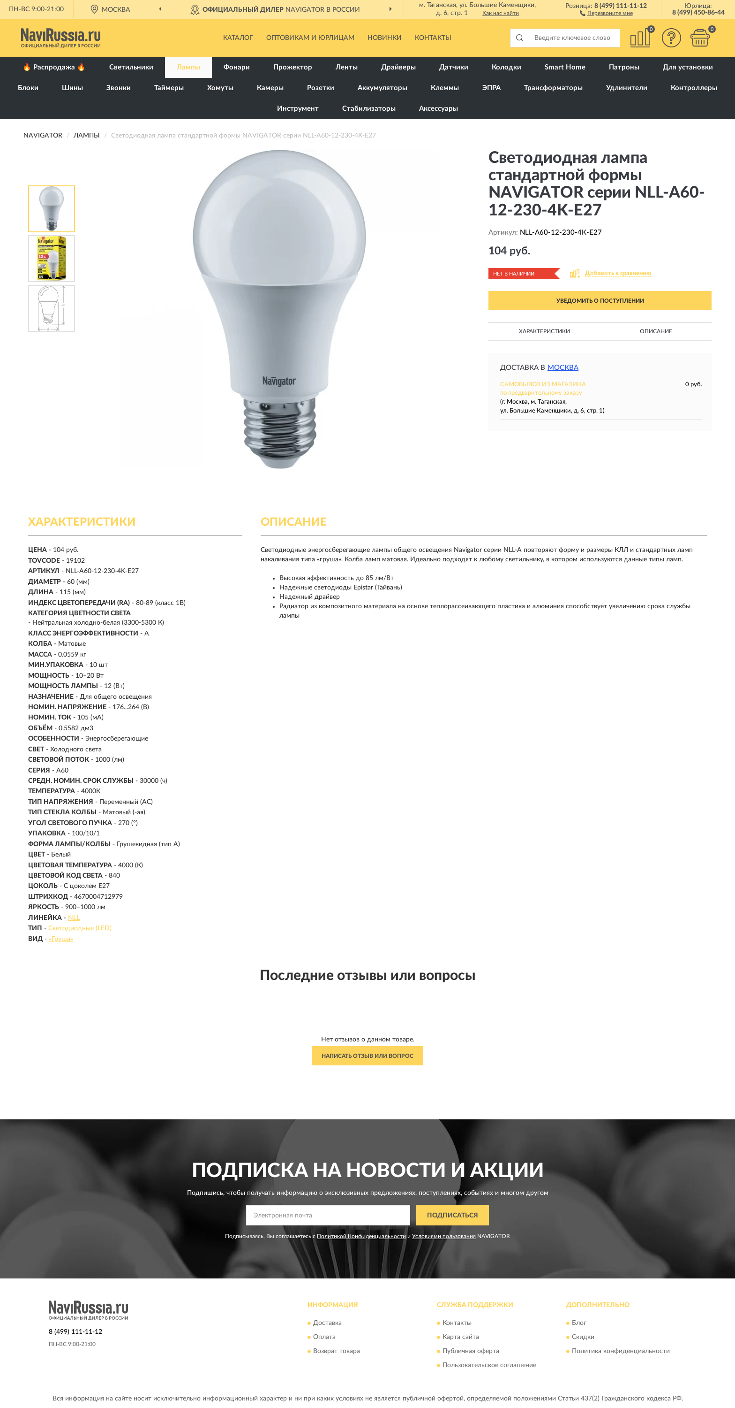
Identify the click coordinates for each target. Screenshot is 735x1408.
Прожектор (292, 67)
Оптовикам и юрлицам (310, 38)
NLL (74, 918)
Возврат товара (336, 1351)
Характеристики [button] (544, 331)
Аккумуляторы (382, 88)
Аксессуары (438, 108)
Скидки (583, 1337)
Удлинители (626, 88)
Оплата (324, 1337)
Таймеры (169, 88)
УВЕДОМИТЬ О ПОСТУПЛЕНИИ (600, 301)
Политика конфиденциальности (621, 1351)
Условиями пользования (444, 1236)
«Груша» (61, 939)
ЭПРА (491, 88)
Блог (579, 1323)
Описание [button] (656, 331)
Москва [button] (563, 367)
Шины (72, 88)
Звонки (118, 88)
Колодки (506, 67)
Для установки (688, 67)
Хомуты (220, 88)
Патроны (624, 67)
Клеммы (445, 88)
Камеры (270, 88)
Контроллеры (694, 88)
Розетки (320, 88)
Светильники (131, 67)
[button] (606, 12)
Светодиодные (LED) (80, 928)
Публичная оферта (470, 1351)
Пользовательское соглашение (489, 1365)
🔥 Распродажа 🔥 (54, 67)
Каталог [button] (238, 38)
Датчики (453, 67)
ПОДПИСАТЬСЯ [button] (452, 1215)
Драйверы (398, 67)
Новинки (385, 38)
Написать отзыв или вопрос (367, 1056)
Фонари (237, 67)
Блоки (28, 88)
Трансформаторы (553, 88)
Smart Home (565, 67)
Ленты (347, 67)
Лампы (188, 67)
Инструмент (298, 108)
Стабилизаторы (369, 108)
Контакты (433, 38)
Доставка (327, 1323)
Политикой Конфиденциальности (361, 1236)
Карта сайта (460, 1337)
